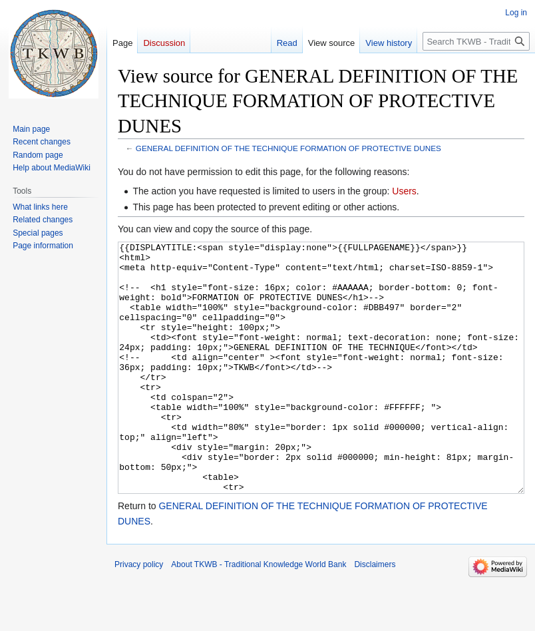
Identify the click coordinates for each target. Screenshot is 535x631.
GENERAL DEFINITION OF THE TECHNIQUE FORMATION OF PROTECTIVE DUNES (288, 148)
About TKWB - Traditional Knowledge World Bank (258, 614)
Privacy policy (138, 614)
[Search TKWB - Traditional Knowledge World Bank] (476, 41)
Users (404, 191)
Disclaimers (374, 614)
